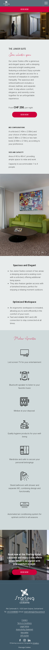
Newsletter (24, 633)
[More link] (46, 3)
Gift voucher (24, 636)
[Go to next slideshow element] (46, 252)
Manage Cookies (24, 647)
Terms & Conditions (24, 623)
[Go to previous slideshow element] (39, 252)
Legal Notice (24, 626)
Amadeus (36, 643)
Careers (25, 620)
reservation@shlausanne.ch (34, 612)
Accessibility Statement (24, 629)
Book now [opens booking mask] (24, 9)
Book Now (24, 115)
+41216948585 (12, 612)
